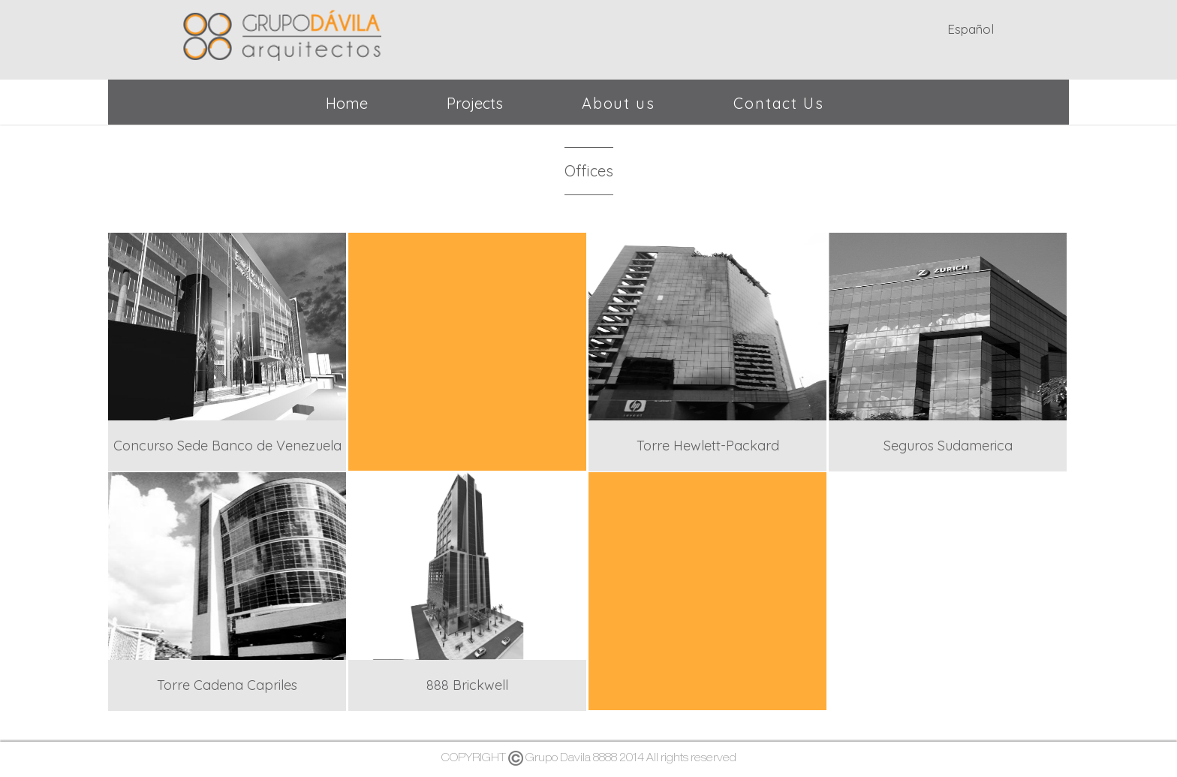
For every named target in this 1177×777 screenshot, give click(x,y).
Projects (475, 103)
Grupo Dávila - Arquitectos (282, 32)
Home (347, 103)
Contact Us (778, 103)
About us (618, 103)
